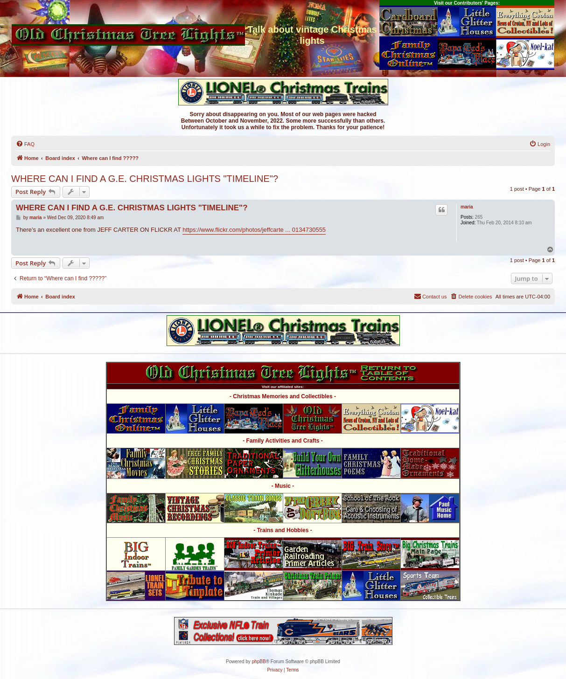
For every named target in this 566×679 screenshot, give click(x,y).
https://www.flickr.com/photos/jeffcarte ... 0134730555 (254, 229)
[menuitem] (25, 144)
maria (467, 206)
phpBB (259, 661)
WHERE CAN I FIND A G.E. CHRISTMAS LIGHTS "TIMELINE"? (144, 178)
